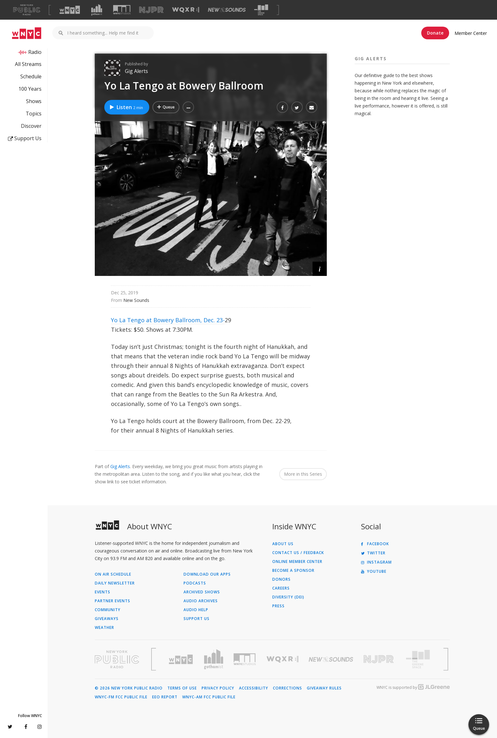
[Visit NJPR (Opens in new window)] (151, 10)
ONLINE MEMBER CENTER (297, 562)
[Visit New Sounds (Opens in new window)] (227, 10)
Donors (281, 579)
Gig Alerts (136, 71)
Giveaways (107, 619)
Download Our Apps (207, 574)
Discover (31, 125)
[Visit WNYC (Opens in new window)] (70, 10)
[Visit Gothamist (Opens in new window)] (97, 10)
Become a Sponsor (293, 570)
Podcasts (195, 583)
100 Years (30, 88)
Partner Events (112, 601)
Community (107, 610)
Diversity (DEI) (288, 597)
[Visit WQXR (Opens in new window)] (185, 10)
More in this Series (303, 474)
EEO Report (165, 697)
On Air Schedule (113, 574)
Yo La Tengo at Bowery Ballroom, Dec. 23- (168, 320)
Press (278, 606)
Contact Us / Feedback (298, 553)
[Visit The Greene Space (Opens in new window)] (261, 10)
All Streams (28, 64)
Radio (35, 52)
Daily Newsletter (115, 583)
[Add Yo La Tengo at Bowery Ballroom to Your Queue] (165, 107)
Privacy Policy (218, 688)
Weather (104, 628)
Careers (281, 588)
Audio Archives (201, 601)
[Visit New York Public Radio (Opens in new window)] (117, 659)
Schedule (31, 76)
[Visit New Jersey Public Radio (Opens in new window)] (379, 659)
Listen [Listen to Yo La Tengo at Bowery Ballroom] (126, 107)
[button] (188, 107)
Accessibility (253, 688)
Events (102, 592)
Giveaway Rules (324, 688)
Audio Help (196, 610)
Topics (34, 113)
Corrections (287, 688)
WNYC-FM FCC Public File (121, 697)
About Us (283, 544)
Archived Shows (202, 592)
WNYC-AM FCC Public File (209, 697)
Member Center (471, 33)
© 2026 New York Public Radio (129, 688)
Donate (435, 33)
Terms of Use (182, 688)
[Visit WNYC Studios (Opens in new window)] (122, 9)
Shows (34, 101)
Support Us (25, 138)
